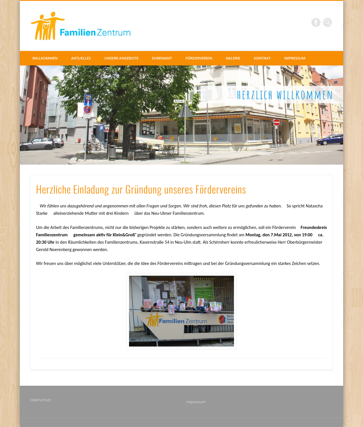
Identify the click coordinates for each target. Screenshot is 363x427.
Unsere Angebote (121, 58)
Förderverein (198, 58)
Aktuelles (81, 58)
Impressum (294, 58)
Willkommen (45, 58)
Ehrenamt (162, 58)
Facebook (315, 22)
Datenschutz (40, 399)
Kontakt (262, 58)
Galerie (233, 58)
